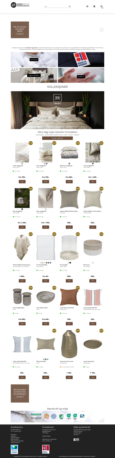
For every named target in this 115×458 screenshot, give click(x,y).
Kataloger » (14, 434)
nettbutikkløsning (74, 456)
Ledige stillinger (46, 436)
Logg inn (94, 7)
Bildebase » (14, 436)
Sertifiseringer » (78, 433)
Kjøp (22, 181)
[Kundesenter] (87, 6)
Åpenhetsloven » (15, 439)
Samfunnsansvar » (15, 442)
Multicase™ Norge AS (89, 456)
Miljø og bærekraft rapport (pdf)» (82, 429)
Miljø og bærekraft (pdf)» (17, 441)
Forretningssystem (63, 456)
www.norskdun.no (47, 441)
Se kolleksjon (20, 396)
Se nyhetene (20, 33)
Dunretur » (76, 434)
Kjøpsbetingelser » (15, 437)
